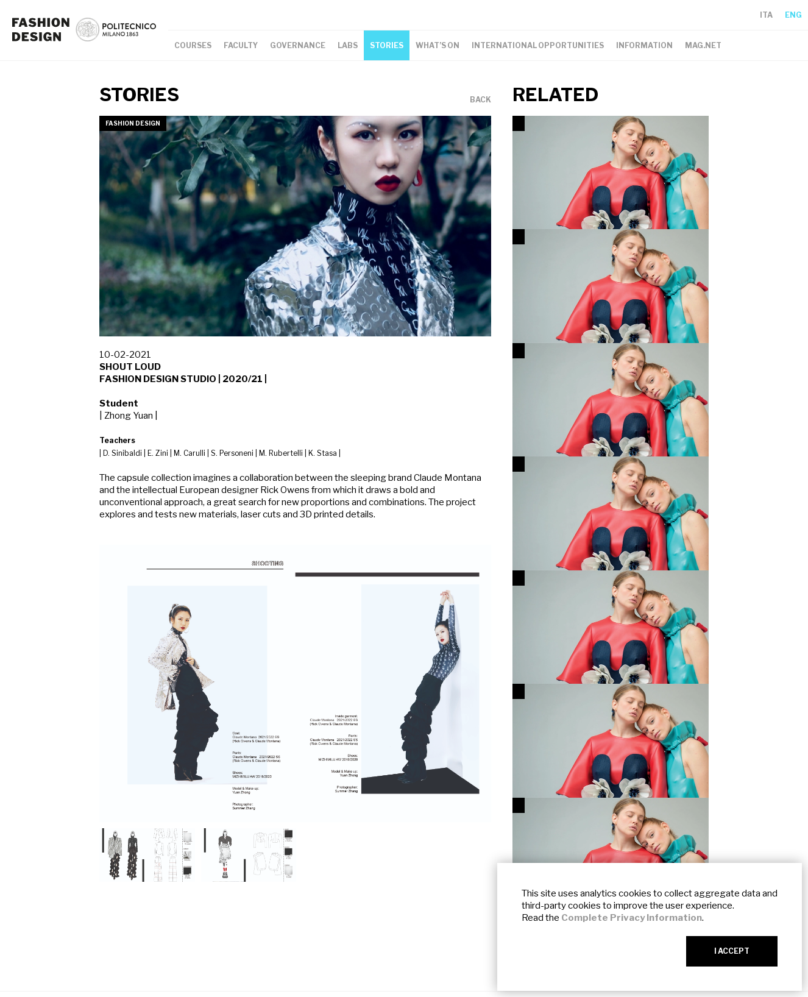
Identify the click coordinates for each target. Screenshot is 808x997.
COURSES (192, 45)
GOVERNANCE (297, 45)
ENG (793, 15)
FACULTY (241, 45)
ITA (766, 15)
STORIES (386, 45)
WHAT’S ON (437, 45)
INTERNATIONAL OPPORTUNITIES (538, 45)
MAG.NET (703, 45)
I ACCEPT (732, 951)
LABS (348, 45)
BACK (480, 100)
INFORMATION (644, 45)
